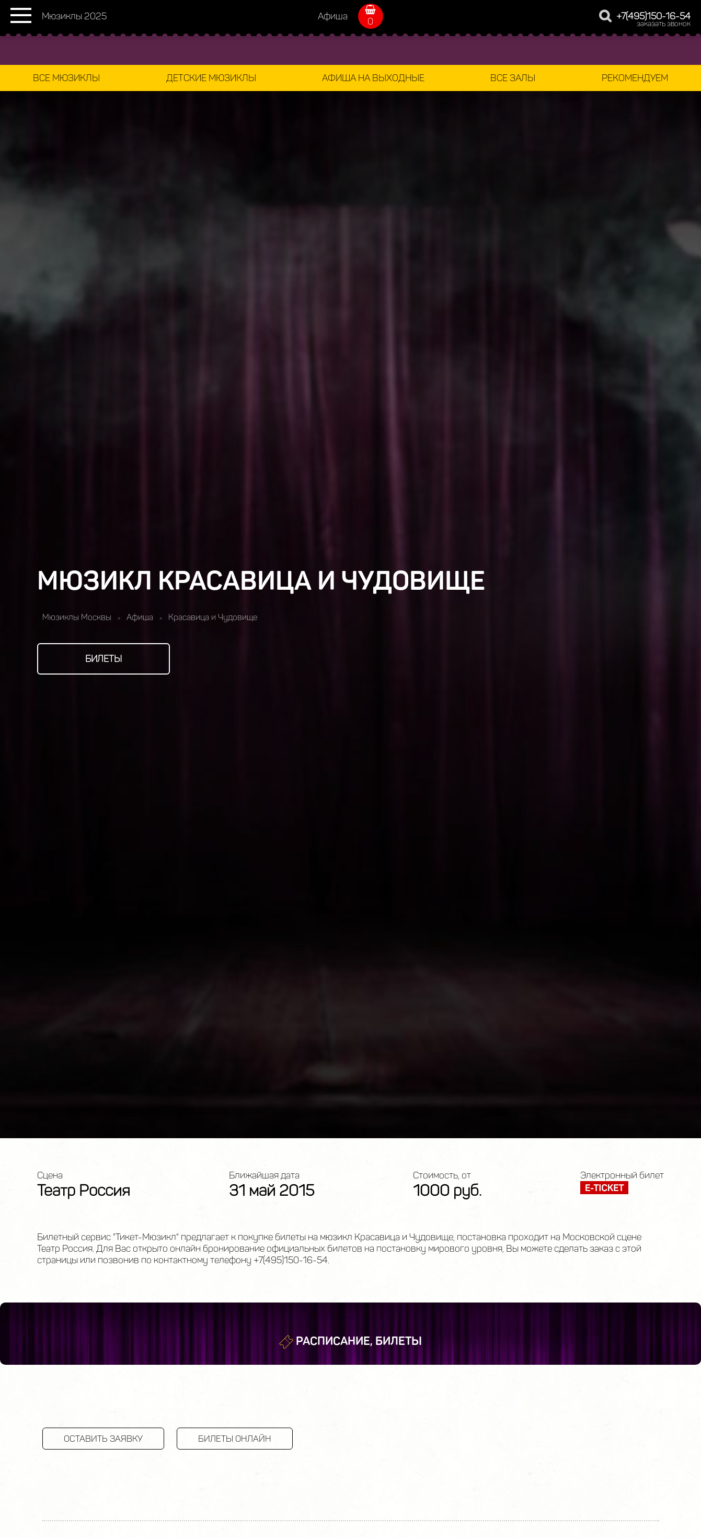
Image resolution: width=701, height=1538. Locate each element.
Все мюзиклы (66, 78)
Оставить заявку (103, 1438)
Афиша (333, 16)
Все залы (512, 78)
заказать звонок (664, 23)
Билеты (103, 659)
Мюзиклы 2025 (74, 16)
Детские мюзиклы (211, 78)
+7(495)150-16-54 (653, 16)
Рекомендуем (635, 78)
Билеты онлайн (234, 1438)
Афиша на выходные (373, 78)
